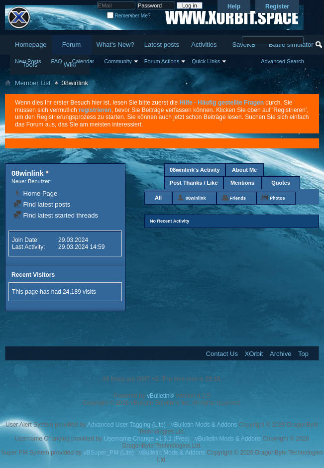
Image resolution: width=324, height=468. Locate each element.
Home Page (35, 193)
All (158, 198)
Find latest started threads (55, 215)
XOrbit (254, 353)
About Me (244, 170)
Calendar (83, 61)
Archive (280, 353)
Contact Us (222, 353)
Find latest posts (41, 204)
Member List (33, 83)
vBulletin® (160, 395)
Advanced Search (282, 61)
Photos (277, 198)
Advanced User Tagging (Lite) (126, 424)
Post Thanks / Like (194, 183)
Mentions (242, 183)
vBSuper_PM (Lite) (108, 452)
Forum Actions (161, 61)
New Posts (28, 61)
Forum (71, 44)
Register (277, 6)
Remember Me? (128, 15)
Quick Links (206, 61)
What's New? (115, 44)
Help (233, 6)
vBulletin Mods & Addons (204, 424)
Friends (238, 198)
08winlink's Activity (195, 170)
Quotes (280, 183)
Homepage (31, 44)
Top (303, 353)
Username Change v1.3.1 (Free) (147, 438)
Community (118, 61)
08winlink (196, 198)
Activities (203, 44)
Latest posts (161, 44)
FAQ (56, 61)
